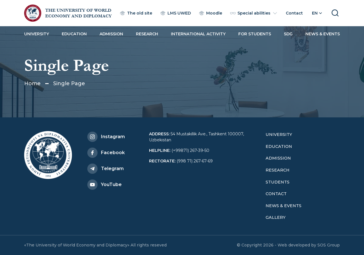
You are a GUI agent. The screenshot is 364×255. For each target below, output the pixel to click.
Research (147, 33)
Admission (111, 33)
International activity (198, 33)
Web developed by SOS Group (309, 245)
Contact (276, 193)
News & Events (322, 33)
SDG (288, 33)
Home (32, 83)
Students (277, 182)
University (36, 33)
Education (74, 33)
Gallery (276, 217)
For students (254, 33)
